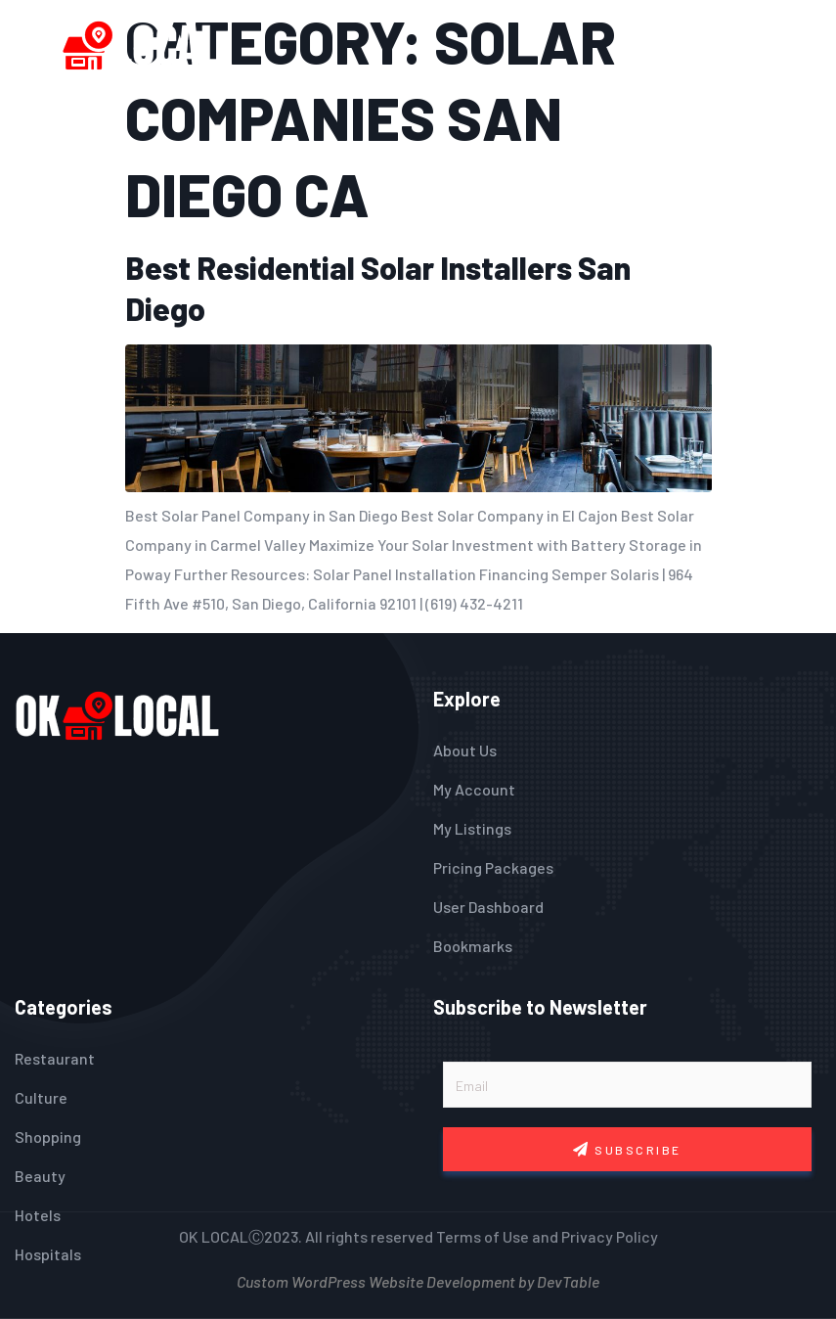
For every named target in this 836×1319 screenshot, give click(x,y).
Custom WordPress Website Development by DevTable (418, 1279)
